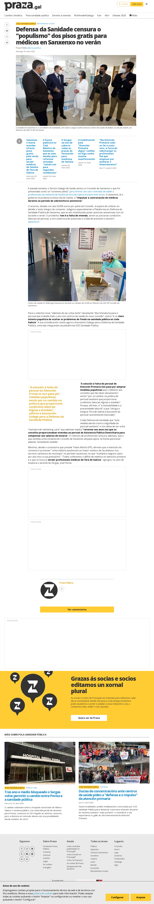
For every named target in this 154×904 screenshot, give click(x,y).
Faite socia (136, 4)
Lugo (116, 852)
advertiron (33, 221)
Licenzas (47, 855)
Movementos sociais (46, 23)
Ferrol (116, 849)
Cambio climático (13, 15)
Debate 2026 (119, 15)
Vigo (35, 787)
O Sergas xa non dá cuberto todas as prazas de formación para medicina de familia (67, 150)
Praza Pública (22, 48)
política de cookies (43, 893)
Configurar (117, 897)
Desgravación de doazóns (74, 867)
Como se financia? (75, 860)
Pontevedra (119, 858)
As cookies (47, 864)
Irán (99, 15)
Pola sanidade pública (37, 15)
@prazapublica (34, 48)
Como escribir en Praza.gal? (74, 855)
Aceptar (141, 897)
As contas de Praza (75, 863)
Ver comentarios (77, 609)
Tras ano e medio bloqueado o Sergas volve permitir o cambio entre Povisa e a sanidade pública (33, 796)
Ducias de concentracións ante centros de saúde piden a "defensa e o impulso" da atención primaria (108, 795)
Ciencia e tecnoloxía (99, 852)
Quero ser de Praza (89, 717)
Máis (134, 15)
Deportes (95, 849)
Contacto (47, 852)
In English (47, 867)
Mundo (94, 865)
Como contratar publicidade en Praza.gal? (73, 849)
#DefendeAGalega (84, 15)
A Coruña (118, 846)
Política (29, 787)
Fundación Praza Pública (50, 847)
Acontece (104, 787)
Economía (95, 868)
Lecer (93, 862)
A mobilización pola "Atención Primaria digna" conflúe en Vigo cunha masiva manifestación (86, 149)
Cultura (94, 858)
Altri (107, 15)
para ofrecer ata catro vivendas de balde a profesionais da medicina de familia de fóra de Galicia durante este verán (71, 193)
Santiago (118, 862)
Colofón (46, 858)
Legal (45, 861)
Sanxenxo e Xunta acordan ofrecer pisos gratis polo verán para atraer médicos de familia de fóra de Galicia (32, 156)
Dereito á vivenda (61, 15)
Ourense (118, 855)
